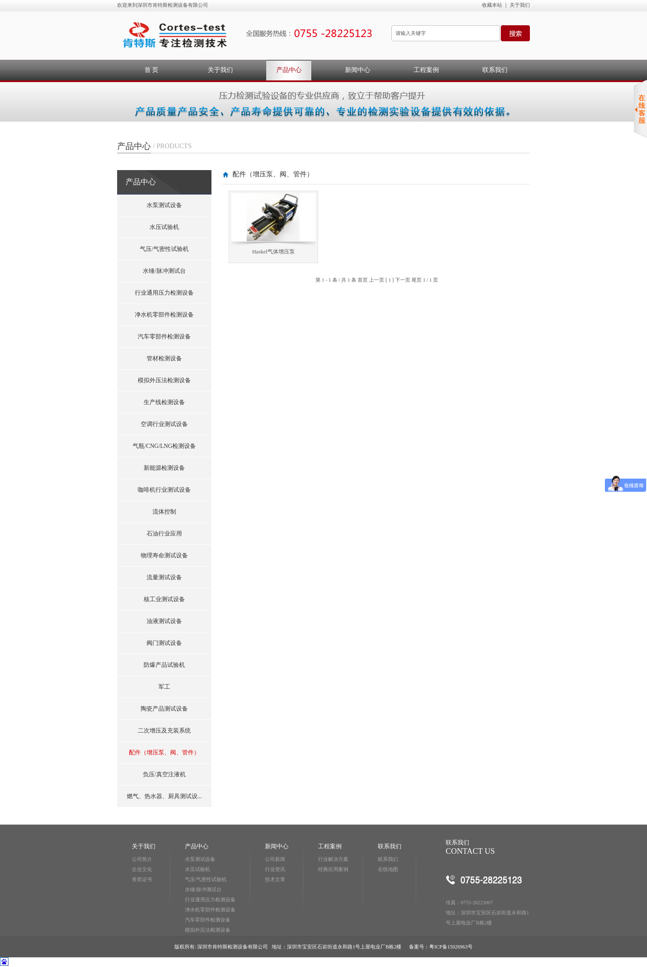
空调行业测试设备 (164, 424)
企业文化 (142, 869)
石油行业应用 (164, 533)
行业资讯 (275, 869)
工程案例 (426, 70)
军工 (164, 687)
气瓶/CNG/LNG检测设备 (164, 446)
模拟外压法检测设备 (164, 380)
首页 (363, 280)
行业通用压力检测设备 (164, 293)
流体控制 (164, 512)
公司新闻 (275, 859)
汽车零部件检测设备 (164, 336)
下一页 (402, 280)
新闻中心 (357, 70)
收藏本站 (492, 5)
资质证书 (142, 879)
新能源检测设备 (164, 468)
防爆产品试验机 (164, 665)
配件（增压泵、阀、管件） (164, 752)
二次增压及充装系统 (164, 730)
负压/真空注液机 (164, 774)
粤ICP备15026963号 (451, 947)
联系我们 (495, 70)
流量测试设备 (164, 577)
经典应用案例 (333, 869)
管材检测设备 (164, 358)
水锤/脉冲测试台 (164, 271)
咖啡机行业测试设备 (164, 490)
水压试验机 (164, 227)
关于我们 (520, 5)
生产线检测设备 (164, 402)
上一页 (376, 280)
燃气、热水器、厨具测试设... (164, 796)
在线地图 (388, 869)
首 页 (151, 70)
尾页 (417, 280)
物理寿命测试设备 (164, 555)
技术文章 (275, 879)
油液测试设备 (164, 621)
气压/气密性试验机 (164, 249)
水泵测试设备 (164, 205)
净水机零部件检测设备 (164, 315)
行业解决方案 (333, 859)
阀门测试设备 (164, 643)
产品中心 (289, 70)
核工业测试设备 (164, 599)
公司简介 (142, 859)
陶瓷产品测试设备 (164, 709)
